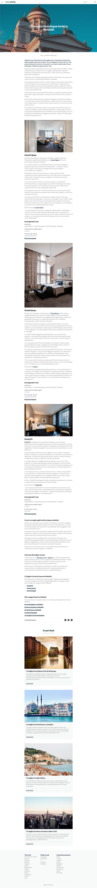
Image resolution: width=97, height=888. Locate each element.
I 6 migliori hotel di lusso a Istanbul (39, 724)
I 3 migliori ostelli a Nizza (35, 778)
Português (27, 874)
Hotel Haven (55, 313)
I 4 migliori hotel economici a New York (41, 831)
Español (26, 862)
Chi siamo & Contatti (30, 857)
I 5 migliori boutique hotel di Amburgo (41, 671)
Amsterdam (60, 867)
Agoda (50, 558)
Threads (43, 862)
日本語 (26, 876)
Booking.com (41, 558)
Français (27, 864)
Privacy (26, 858)
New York (59, 873)
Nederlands (28, 867)
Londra (59, 858)
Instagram (44, 857)
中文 (25, 878)
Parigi (58, 871)
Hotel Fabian (55, 160)
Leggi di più (29, 683)
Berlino (59, 866)
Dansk (26, 873)
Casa (41, 55)
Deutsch (27, 860)
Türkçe (26, 869)
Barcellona (60, 869)
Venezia (59, 860)
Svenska (27, 871)
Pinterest (43, 864)
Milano (59, 862)
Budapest (60, 864)
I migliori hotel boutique (51, 55)
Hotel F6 (27, 442)
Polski (26, 866)
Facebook (44, 858)
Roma (58, 857)
